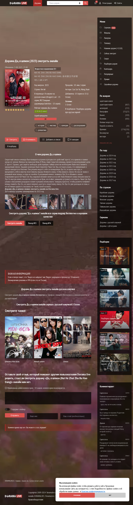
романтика (42, 130)
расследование (79, 125)
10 (28, 110)
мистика (53, 125)
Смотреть (12, 139)
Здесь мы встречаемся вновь (111, 405)
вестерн (110, 136)
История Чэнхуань (107, 451)
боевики (110, 118)
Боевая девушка (106, 465)
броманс (110, 129)
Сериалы (18, 481)
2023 (47, 85)
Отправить (15, 415)
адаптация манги (113, 104)
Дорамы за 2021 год (108, 166)
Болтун (103, 435)
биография (111, 111)
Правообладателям (35, 499)
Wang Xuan (85, 89)
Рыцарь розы (105, 418)
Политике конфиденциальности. (93, 491)
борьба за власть (114, 125)
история (41, 125)
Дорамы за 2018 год (108, 176)
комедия (65, 125)
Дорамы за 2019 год (108, 173)
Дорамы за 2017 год (108, 180)
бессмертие (111, 133)
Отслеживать (29, 139)
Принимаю (77, 495)
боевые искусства (114, 122)
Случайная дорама (111, 84)
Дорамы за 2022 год (108, 162)
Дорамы (37, 3)
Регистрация (105, 3)
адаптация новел (113, 101)
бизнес (110, 115)
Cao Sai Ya (76, 89)
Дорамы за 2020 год (108, 169)
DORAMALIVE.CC (9, 481)
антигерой (111, 108)
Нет (110, 495)
